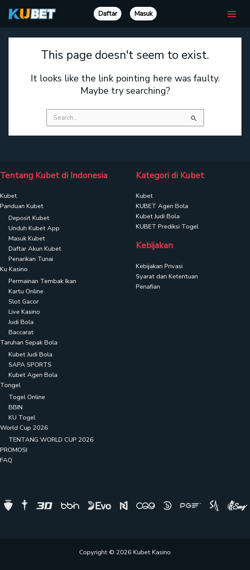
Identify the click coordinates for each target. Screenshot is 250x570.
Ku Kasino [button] (14, 269)
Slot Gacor (24, 301)
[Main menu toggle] (231, 14)
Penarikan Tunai (31, 259)
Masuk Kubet (27, 238)
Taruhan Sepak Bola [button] (28, 342)
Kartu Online (26, 291)
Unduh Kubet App (34, 228)
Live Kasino (24, 311)
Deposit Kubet (29, 218)
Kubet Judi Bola (30, 354)
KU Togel (22, 417)
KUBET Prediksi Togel (167, 226)
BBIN (16, 407)
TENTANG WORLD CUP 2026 (51, 439)
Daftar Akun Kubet (35, 248)
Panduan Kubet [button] (21, 206)
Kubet (8, 195)
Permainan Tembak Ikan (42, 281)
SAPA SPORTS (30, 364)
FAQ (6, 460)
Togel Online (27, 397)
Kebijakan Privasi (159, 266)
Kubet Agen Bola (33, 374)
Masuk (143, 13)
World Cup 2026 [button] (24, 427)
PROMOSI (13, 450)
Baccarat (21, 332)
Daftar (107, 13)
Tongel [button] (10, 385)
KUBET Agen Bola (162, 206)
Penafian (148, 286)
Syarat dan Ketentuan (167, 276)
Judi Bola (21, 322)
